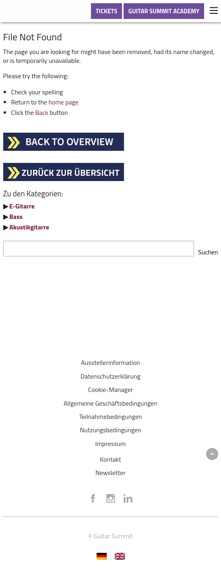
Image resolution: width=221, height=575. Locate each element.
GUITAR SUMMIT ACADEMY (164, 11)
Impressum (110, 441)
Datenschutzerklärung (110, 374)
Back (41, 112)
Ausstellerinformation (110, 360)
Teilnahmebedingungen (110, 414)
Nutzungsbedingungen (110, 427)
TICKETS (107, 11)
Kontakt (110, 457)
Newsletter (110, 470)
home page (63, 102)
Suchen (208, 249)
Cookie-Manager (110, 387)
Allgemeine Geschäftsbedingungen (110, 401)
